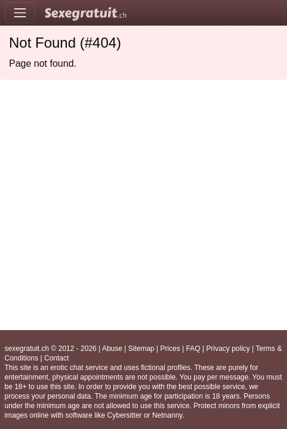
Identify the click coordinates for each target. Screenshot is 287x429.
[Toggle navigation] (20, 12)
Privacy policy (228, 348)
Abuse (112, 348)
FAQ (193, 348)
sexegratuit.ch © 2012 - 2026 (51, 348)
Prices (170, 348)
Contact (56, 358)
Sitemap (141, 348)
